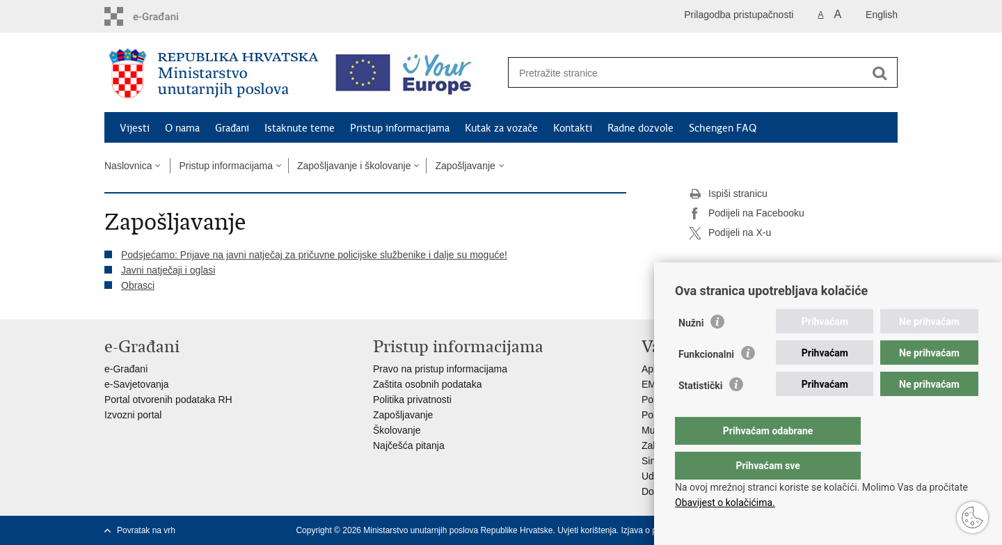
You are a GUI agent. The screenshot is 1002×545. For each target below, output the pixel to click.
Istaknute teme (299, 128)
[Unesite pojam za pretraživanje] (688, 72)
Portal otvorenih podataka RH (168, 399)
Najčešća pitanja (409, 445)
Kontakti (572, 128)
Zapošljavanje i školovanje (354, 165)
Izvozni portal (132, 414)
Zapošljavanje (465, 165)
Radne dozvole (640, 128)
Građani (232, 128)
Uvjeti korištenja (587, 530)
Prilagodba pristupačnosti (738, 14)
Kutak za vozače (501, 128)
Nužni (690, 350)
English (882, 14)
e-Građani (126, 368)
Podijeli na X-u (730, 233)
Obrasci (137, 285)
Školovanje (397, 430)
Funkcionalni (706, 382)
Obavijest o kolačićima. (725, 502)
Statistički (700, 413)
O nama (182, 128)
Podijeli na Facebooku (746, 213)
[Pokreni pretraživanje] (880, 73)
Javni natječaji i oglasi (168, 270)
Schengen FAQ (722, 128)
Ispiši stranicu (728, 194)
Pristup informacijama (400, 128)
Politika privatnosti (412, 399)
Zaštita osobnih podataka (427, 384)
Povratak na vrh (146, 530)
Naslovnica (128, 165)
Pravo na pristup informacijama (440, 368)
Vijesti (135, 128)
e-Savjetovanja (136, 384)
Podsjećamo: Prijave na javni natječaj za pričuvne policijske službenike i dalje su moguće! (314, 254)
